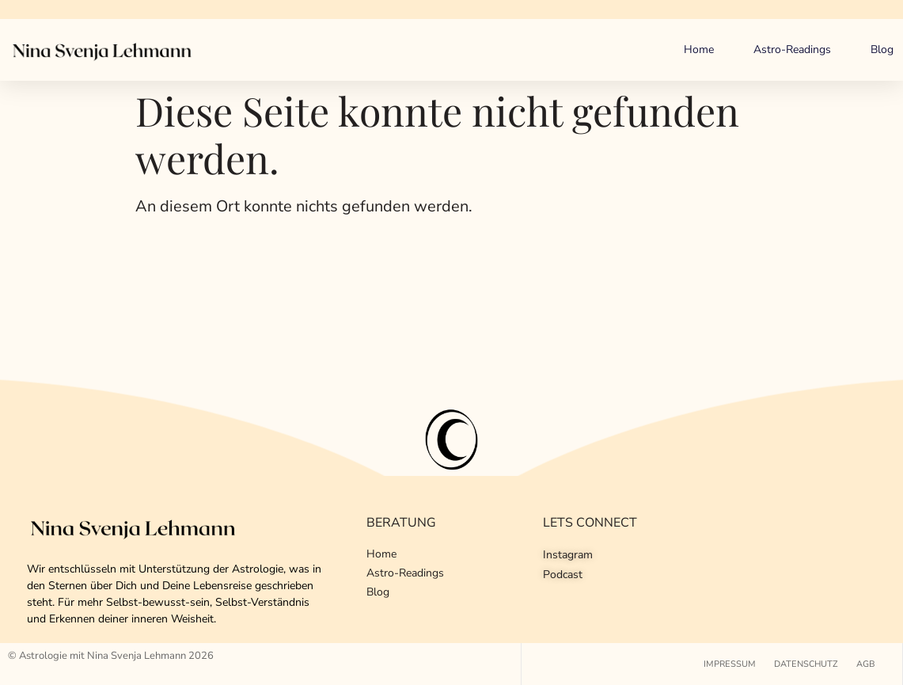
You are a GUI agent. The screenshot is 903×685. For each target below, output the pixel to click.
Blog (882, 49)
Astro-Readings (792, 49)
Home (699, 49)
